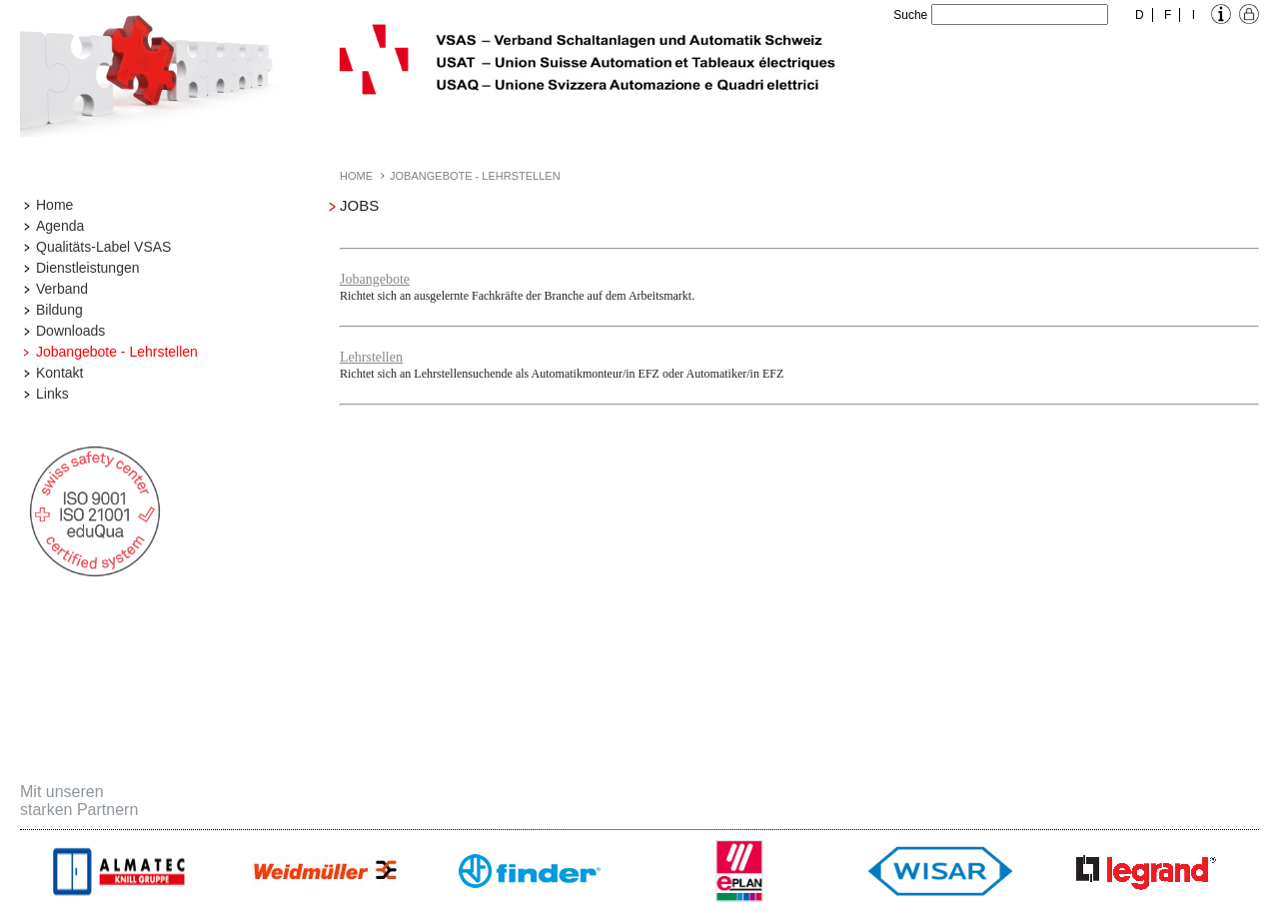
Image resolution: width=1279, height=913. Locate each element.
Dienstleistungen (88, 268)
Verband (62, 289)
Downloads (70, 331)
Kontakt (59, 373)
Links (52, 394)
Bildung (59, 310)
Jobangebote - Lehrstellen (117, 352)
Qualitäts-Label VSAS (103, 247)
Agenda (60, 226)
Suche (910, 15)
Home (54, 205)
